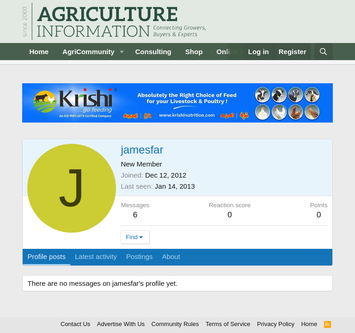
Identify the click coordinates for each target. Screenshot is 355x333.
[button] (121, 51)
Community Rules (175, 324)
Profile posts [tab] (46, 256)
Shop (194, 52)
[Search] (323, 51)
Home (39, 52)
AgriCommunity (88, 52)
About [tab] (171, 256)
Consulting (153, 52)
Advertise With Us (121, 324)
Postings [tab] (139, 256)
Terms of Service (228, 324)
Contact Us (75, 324)
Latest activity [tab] (96, 256)
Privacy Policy (275, 324)
